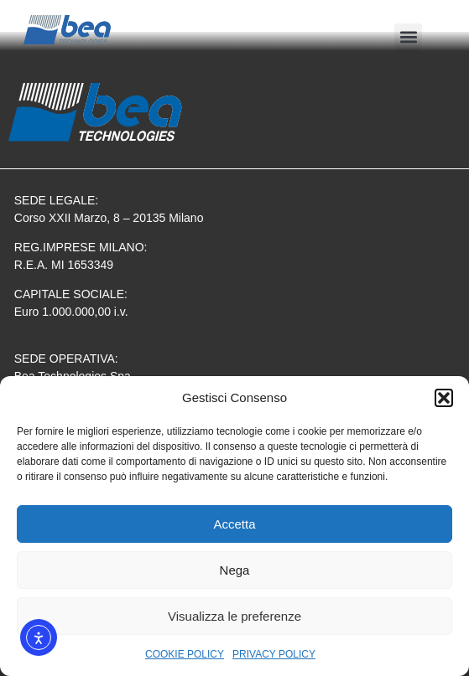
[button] (443, 398)
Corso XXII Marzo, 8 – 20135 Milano (109, 217)
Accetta (234, 524)
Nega (235, 570)
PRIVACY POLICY (273, 654)
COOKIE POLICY (184, 654)
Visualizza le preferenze (234, 616)
